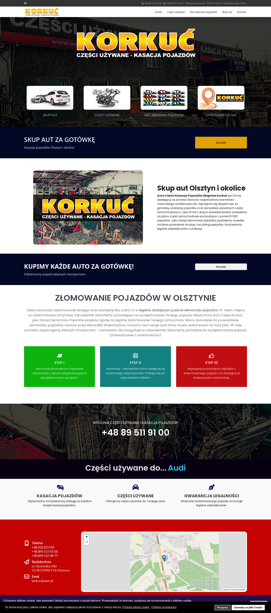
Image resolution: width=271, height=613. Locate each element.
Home (158, 12)
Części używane (176, 12)
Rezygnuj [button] (222, 607)
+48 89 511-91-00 (153, 3)
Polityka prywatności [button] (163, 607)
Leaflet (221, 587)
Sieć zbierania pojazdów (203, 12)
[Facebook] (25, 3)
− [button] (82, 541)
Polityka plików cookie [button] (136, 607)
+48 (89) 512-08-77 (175, 3)
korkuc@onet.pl (197, 3)
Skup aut (227, 12)
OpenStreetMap (233, 587)
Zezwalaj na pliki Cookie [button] (248, 607)
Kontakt (241, 12)
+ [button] (81, 536)
